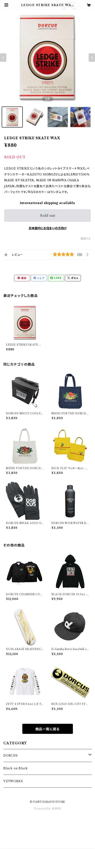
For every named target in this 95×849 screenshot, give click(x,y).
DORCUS (10, 755)
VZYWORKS (13, 781)
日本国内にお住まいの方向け (48, 228)
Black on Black (15, 768)
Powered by (47, 808)
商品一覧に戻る (47, 729)
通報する (85, 238)
